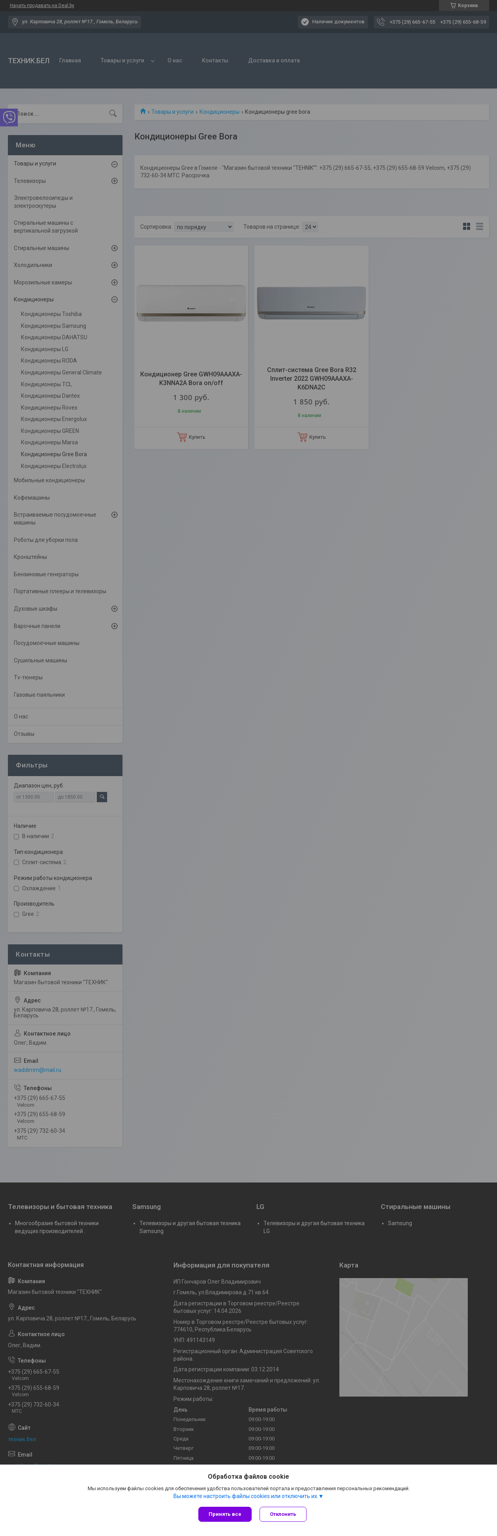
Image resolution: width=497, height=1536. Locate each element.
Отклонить (283, 1514)
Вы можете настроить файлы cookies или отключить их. (245, 1496)
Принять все (225, 1514)
